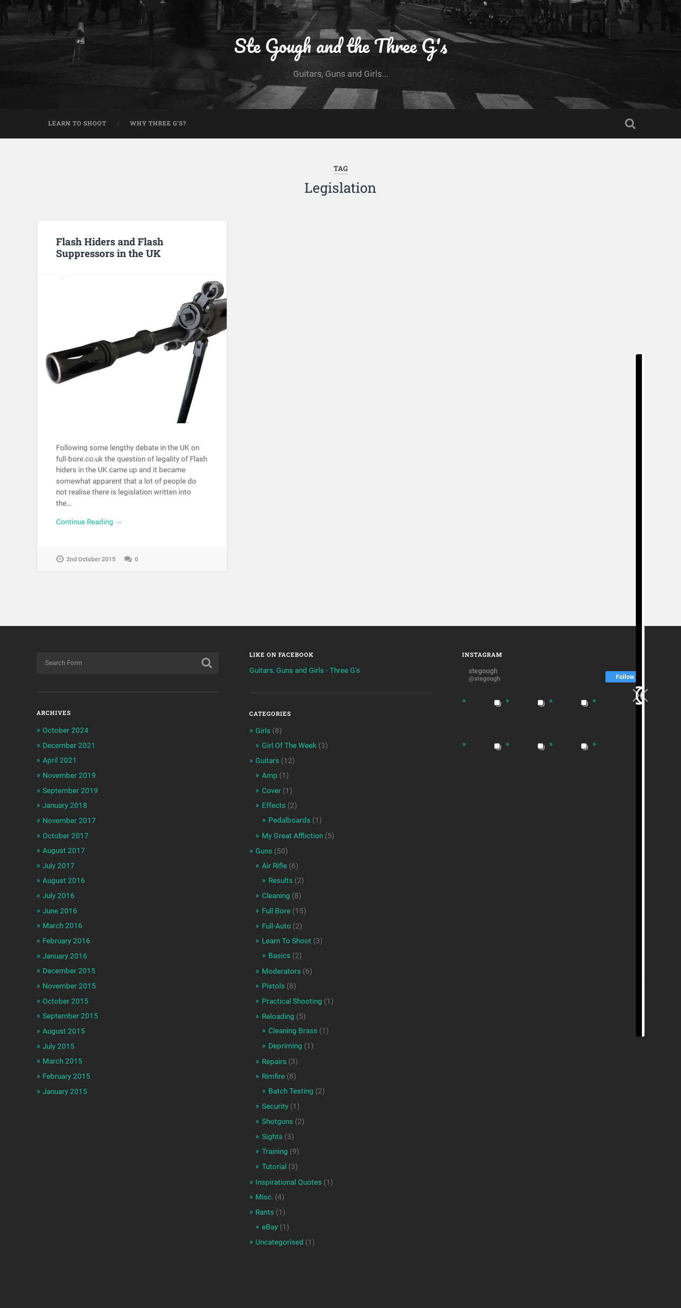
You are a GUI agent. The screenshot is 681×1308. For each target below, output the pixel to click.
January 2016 (65, 953)
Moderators (281, 968)
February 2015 (66, 1072)
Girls (263, 731)
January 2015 (65, 1087)
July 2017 (59, 864)
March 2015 (63, 1058)
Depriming (285, 1042)
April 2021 (60, 760)
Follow (625, 677)
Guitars (267, 761)
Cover (271, 790)
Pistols (273, 983)
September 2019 (70, 790)
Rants (264, 1207)
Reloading (278, 1013)
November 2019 (69, 775)
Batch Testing (291, 1087)
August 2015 (64, 1028)
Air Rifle (274, 864)
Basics (279, 953)
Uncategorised (279, 1236)
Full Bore (276, 909)
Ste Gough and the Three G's (340, 45)
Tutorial (274, 1161)
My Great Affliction (292, 834)
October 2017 (66, 834)
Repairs (274, 1057)
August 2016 (64, 879)
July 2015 (59, 1043)
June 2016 (60, 909)
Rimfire (273, 1072)
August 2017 (64, 850)
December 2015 (69, 968)
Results (280, 879)
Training (275, 1147)
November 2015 (69, 983)
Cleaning (276, 894)
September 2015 (70, 1013)
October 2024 (66, 731)
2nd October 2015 (91, 560)
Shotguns (277, 1117)
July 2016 (59, 894)
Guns (263, 850)
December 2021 (69, 745)
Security (275, 1102)
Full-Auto (276, 923)
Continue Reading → (89, 523)
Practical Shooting (292, 998)
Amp (270, 775)
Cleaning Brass (292, 1027)
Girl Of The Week (289, 745)
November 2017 (69, 820)
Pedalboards (289, 819)
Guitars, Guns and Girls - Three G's (304, 671)
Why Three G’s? (158, 124)
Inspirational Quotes (288, 1177)
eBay (270, 1221)
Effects (274, 805)
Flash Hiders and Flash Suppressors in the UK (109, 248)
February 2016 (66, 939)
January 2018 (65, 805)
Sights (272, 1131)
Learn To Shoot (77, 124)
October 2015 (66, 998)
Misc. (264, 1191)
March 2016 (63, 924)
